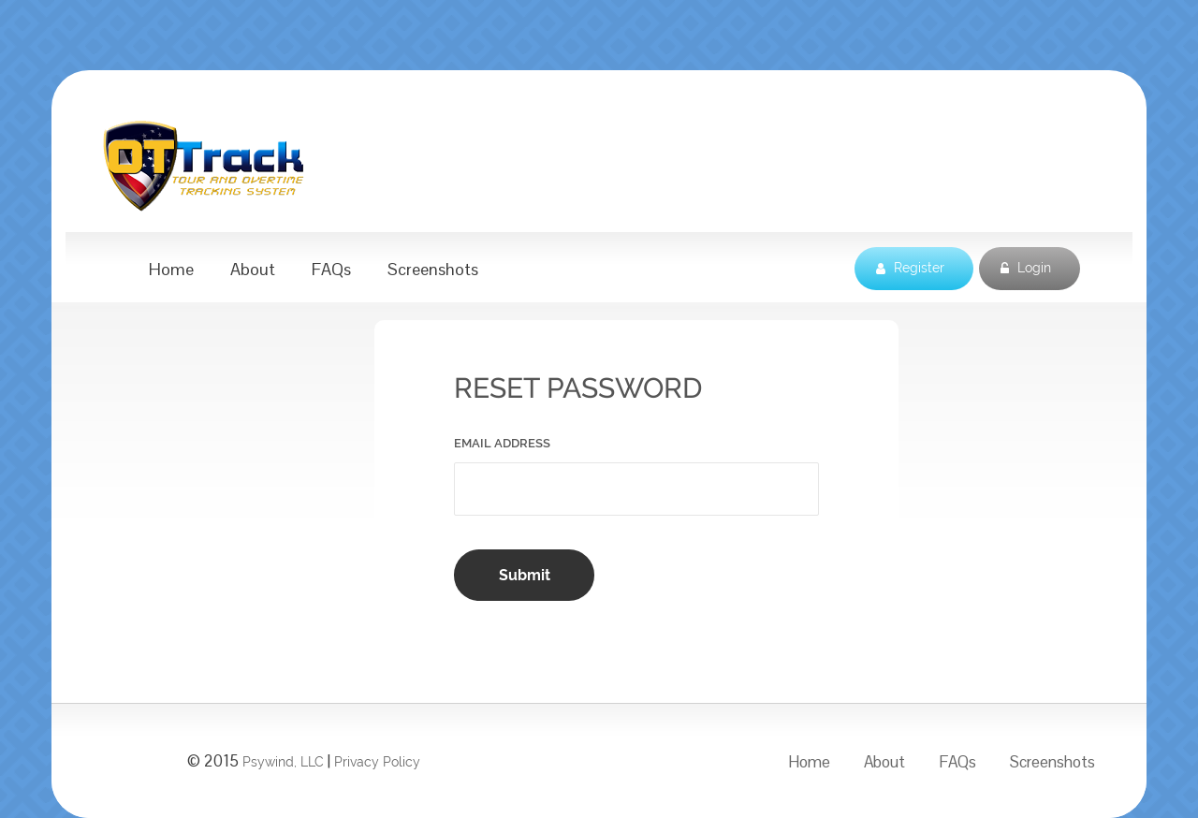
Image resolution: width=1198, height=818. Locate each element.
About (252, 269)
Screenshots (432, 269)
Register (910, 268)
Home (171, 269)
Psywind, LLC (283, 761)
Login (1026, 268)
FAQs (331, 269)
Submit (524, 575)
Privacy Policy (377, 761)
